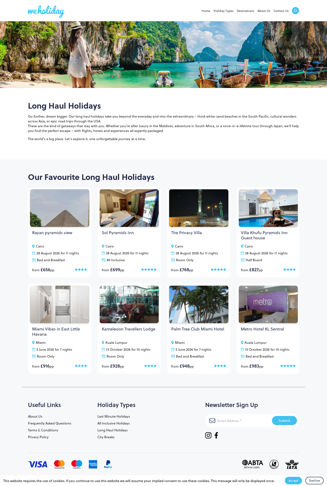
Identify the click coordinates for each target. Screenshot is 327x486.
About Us (264, 11)
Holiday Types (223, 11)
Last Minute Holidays (113, 416)
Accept (293, 480)
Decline (314, 480)
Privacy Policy (38, 437)
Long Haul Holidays (112, 430)
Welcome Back (295, 11)
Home (206, 11)
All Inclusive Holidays (113, 423)
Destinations (245, 11)
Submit (285, 420)
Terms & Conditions (43, 430)
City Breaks (105, 437)
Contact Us (281, 11)
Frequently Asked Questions (49, 423)
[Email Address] (238, 420)
